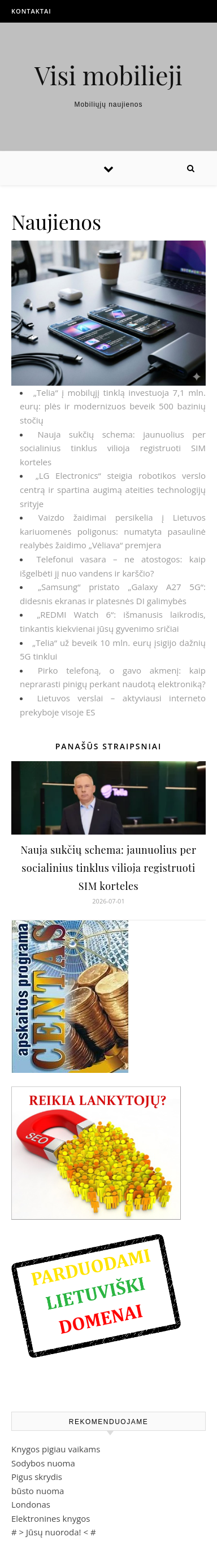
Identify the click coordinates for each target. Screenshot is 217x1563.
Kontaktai (31, 11)
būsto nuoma (37, 1490)
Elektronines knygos (50, 1518)
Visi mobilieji (108, 75)
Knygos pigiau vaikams (55, 1449)
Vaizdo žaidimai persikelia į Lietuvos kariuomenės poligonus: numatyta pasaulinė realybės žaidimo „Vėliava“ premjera (113, 531)
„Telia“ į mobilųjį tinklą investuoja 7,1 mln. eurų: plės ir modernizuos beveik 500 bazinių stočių (113, 406)
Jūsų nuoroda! (53, 1532)
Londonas (30, 1504)
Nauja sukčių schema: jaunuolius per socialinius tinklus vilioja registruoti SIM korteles (113, 448)
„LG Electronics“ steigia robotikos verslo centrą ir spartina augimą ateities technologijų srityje (113, 489)
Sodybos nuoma (43, 1463)
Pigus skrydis (36, 1476)
